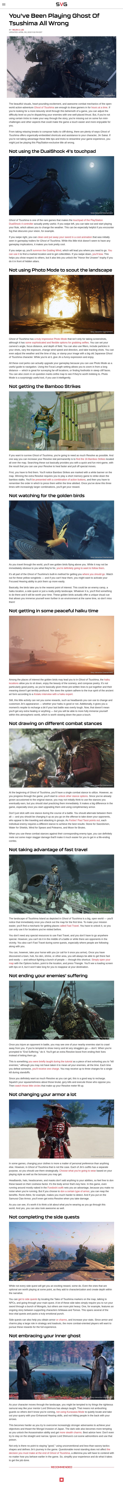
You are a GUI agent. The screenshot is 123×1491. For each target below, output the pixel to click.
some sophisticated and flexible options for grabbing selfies (57, 342)
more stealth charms (71, 1432)
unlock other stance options (73, 796)
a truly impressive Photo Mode (50, 339)
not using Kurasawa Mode (70, 1412)
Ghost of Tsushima (44, 107)
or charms (61, 1319)
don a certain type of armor (74, 1191)
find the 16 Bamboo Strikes (90, 459)
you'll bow (97, 254)
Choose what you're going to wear (77, 1170)
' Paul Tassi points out (84, 820)
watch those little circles (28, 1085)
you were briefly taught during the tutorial (50, 1061)
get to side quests (27, 1299)
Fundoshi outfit (55, 1187)
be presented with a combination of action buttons (59, 479)
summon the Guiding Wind (47, 250)
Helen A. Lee (18, 30)
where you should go (93, 574)
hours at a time (99, 107)
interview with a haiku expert (53, 694)
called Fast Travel (69, 925)
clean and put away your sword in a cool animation (65, 237)
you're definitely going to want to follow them (80, 568)
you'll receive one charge (45, 1068)
